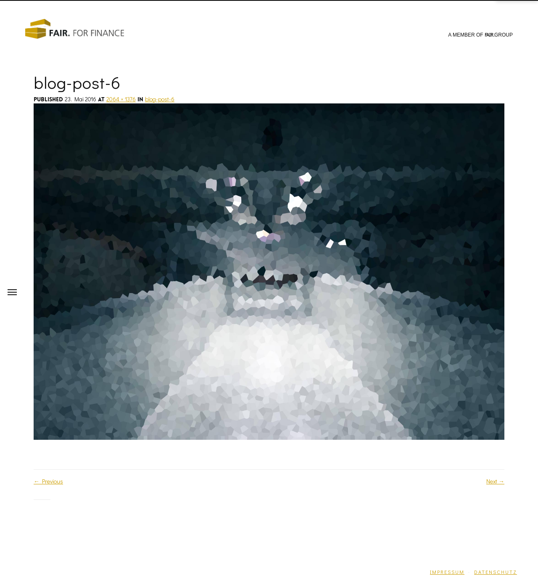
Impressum (447, 571)
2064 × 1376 (121, 99)
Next (495, 481)
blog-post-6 (159, 99)
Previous (48, 481)
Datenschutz (495, 571)
